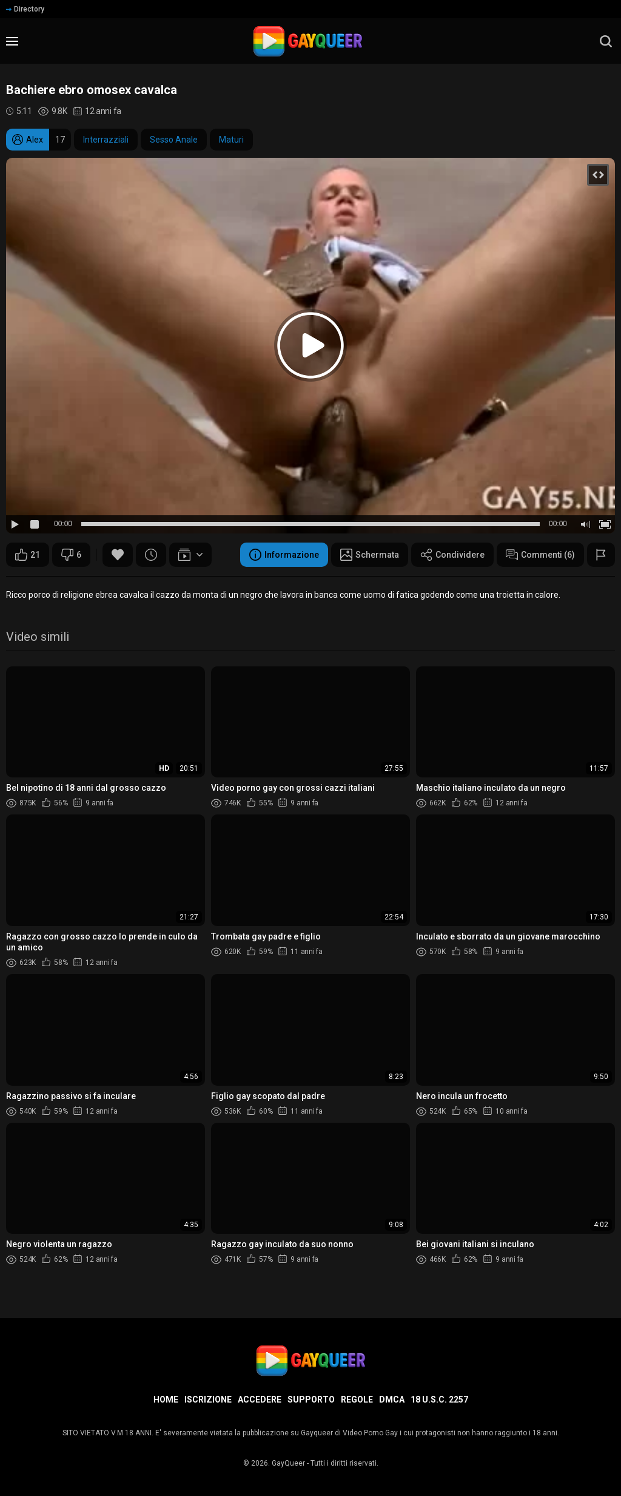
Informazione (284, 555)
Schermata (369, 555)
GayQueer (288, 1463)
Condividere (452, 555)
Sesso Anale (174, 139)
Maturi (231, 139)
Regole (357, 1399)
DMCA (391, 1399)
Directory (25, 9)
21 (27, 555)
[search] (606, 41)
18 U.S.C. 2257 (439, 1399)
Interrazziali (106, 139)
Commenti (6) (540, 555)
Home (165, 1399)
